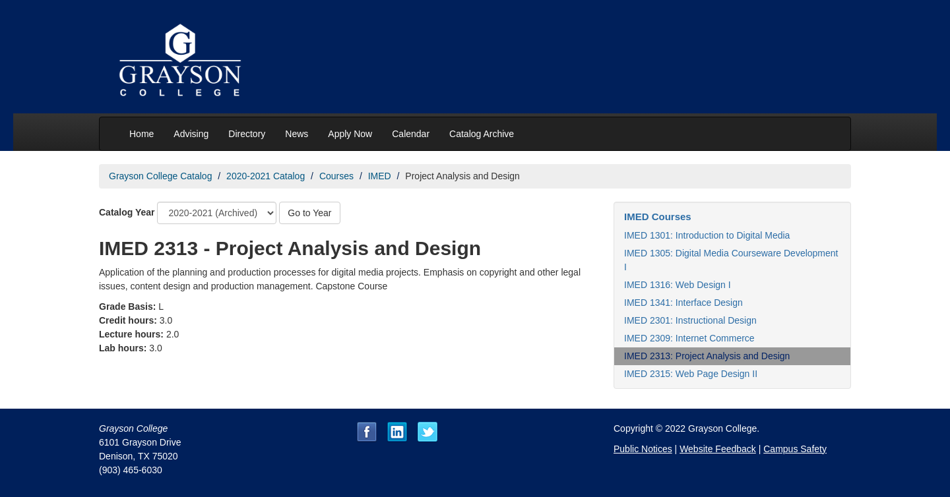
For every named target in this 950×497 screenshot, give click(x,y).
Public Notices (643, 449)
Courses (336, 176)
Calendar (410, 134)
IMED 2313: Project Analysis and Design (707, 356)
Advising (191, 134)
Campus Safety (795, 449)
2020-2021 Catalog (265, 176)
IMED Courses (657, 216)
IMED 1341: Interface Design (683, 302)
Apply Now (350, 134)
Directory (246, 134)
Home (141, 134)
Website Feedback (718, 449)
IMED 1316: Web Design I (677, 284)
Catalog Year (127, 212)
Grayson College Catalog (160, 176)
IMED (379, 176)
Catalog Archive (481, 134)
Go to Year (309, 213)
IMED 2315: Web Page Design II (690, 373)
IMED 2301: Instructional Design (690, 320)
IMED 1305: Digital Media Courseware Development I (731, 260)
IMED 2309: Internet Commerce (689, 338)
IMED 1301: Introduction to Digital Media (707, 235)
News (296, 134)
